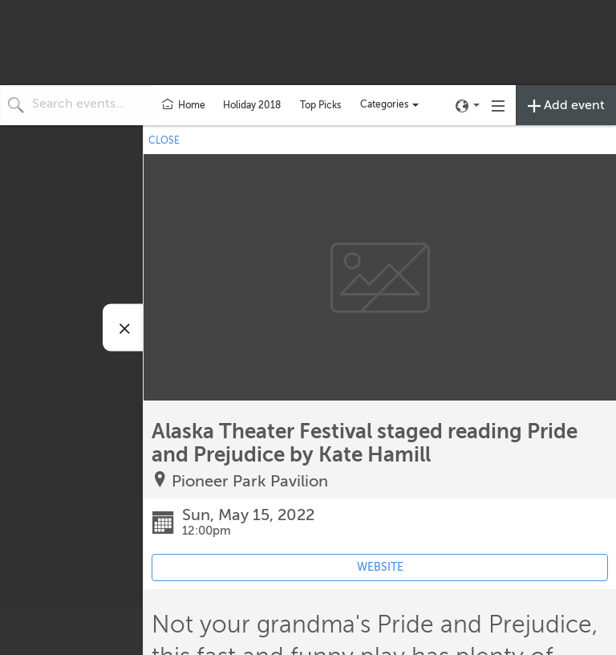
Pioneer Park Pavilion (250, 481)
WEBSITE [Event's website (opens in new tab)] (380, 567)
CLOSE (164, 140)
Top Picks (320, 105)
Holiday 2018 (252, 105)
